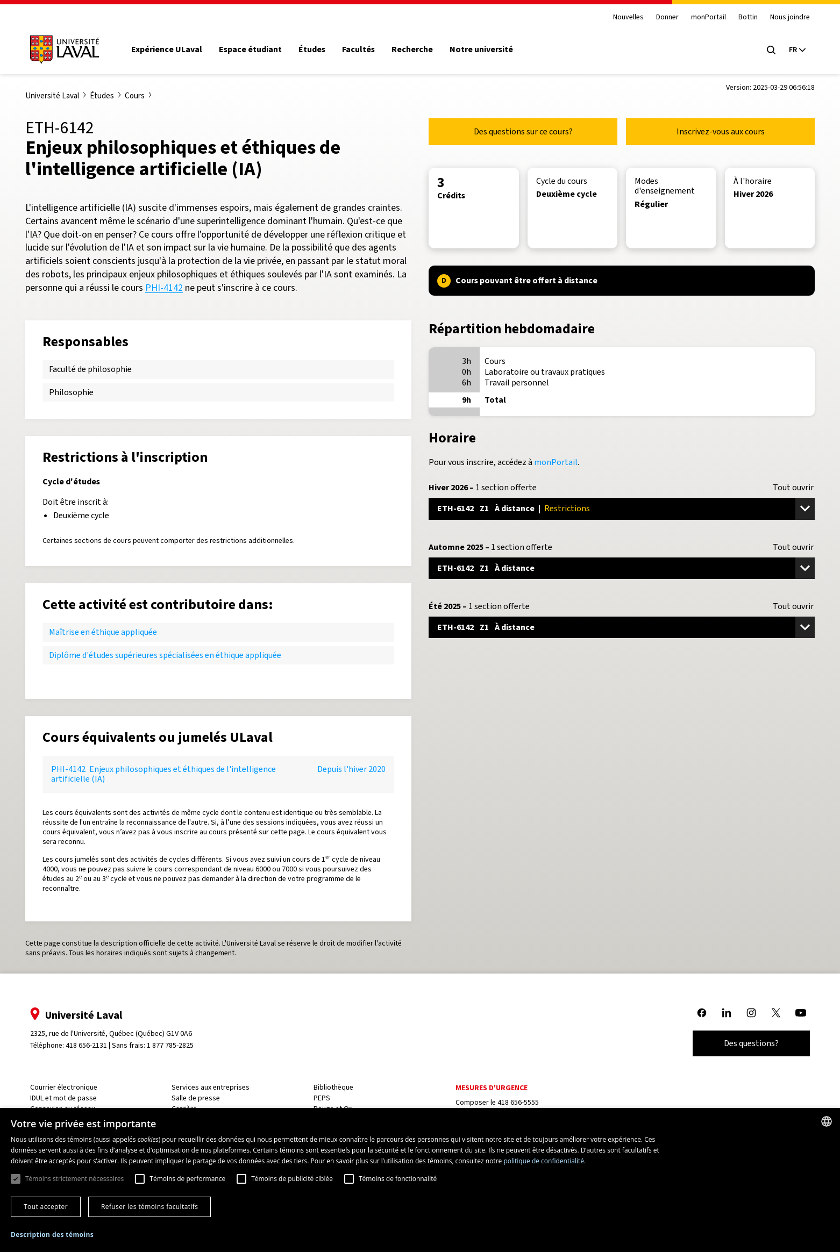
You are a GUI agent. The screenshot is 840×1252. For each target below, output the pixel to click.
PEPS (323, 1098)
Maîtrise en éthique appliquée (103, 632)
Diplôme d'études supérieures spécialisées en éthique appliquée (165, 655)
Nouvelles (623, 17)
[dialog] (420, 1180)
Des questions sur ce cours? (523, 131)
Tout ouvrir (793, 487)
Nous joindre (785, 17)
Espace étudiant (255, 49)
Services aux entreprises (214, 1087)
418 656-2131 (91, 1045)
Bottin (742, 17)
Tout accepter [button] (46, 1206)
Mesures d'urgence (491, 1088)
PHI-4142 (164, 287)
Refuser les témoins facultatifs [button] (149, 1206)
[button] (52, 1235)
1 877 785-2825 (176, 1045)
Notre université (486, 49)
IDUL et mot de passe (68, 1098)
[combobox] (826, 1121)
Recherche (417, 49)
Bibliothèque (335, 1087)
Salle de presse (199, 1098)
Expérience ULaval (172, 49)
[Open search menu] (766, 50)
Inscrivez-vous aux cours (721, 131)
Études (317, 49)
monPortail (703, 17)
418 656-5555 (517, 1102)
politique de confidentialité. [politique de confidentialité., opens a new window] (544, 1160)
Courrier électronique (69, 1087)
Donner (662, 17)
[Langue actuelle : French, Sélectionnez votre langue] (792, 50)
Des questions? (745, 1043)
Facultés (363, 49)
